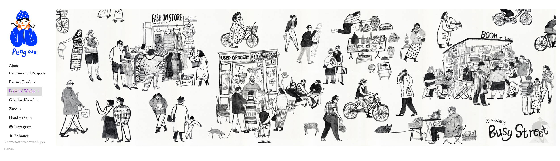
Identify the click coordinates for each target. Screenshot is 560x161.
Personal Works (24, 91)
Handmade (21, 118)
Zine (15, 109)
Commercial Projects (27, 74)
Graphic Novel (24, 100)
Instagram (23, 127)
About (14, 65)
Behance (21, 135)
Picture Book (22, 82)
